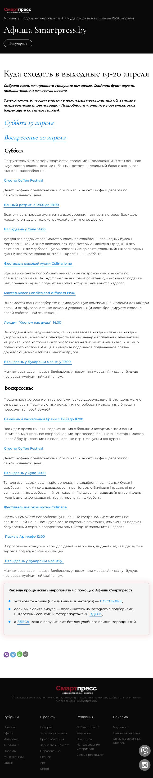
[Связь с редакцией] (90, 755)
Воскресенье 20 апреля (35, 137)
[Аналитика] (11, 745)
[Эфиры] (9, 733)
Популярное (18, 43)
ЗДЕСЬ (96, 614)
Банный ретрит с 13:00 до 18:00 (31, 205)
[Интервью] (11, 739)
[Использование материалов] (94, 746)
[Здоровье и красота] (54, 745)
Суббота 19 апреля (29, 123)
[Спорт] (44, 769)
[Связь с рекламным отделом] (131, 741)
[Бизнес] (45, 757)
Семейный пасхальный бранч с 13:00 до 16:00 (43, 419)
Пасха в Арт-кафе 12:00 (25, 536)
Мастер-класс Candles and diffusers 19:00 (39, 293)
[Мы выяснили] (14, 757)
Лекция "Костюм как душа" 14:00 (32, 322)
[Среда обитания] (52, 739)
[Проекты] (10, 751)
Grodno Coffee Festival (24, 180)
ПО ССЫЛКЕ (111, 601)
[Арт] (42, 763)
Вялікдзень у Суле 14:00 (24, 229)
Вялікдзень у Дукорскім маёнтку (34, 561)
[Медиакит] (120, 727)
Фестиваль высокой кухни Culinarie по (38, 263)
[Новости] (10, 727)
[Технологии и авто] (53, 733)
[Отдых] (8, 763)
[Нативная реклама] (126, 733)
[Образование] (50, 751)
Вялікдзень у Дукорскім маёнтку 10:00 (38, 362)
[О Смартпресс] (87, 727)
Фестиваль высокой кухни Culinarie (36, 507)
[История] (46, 727)
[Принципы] (84, 739)
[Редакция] (83, 733)
